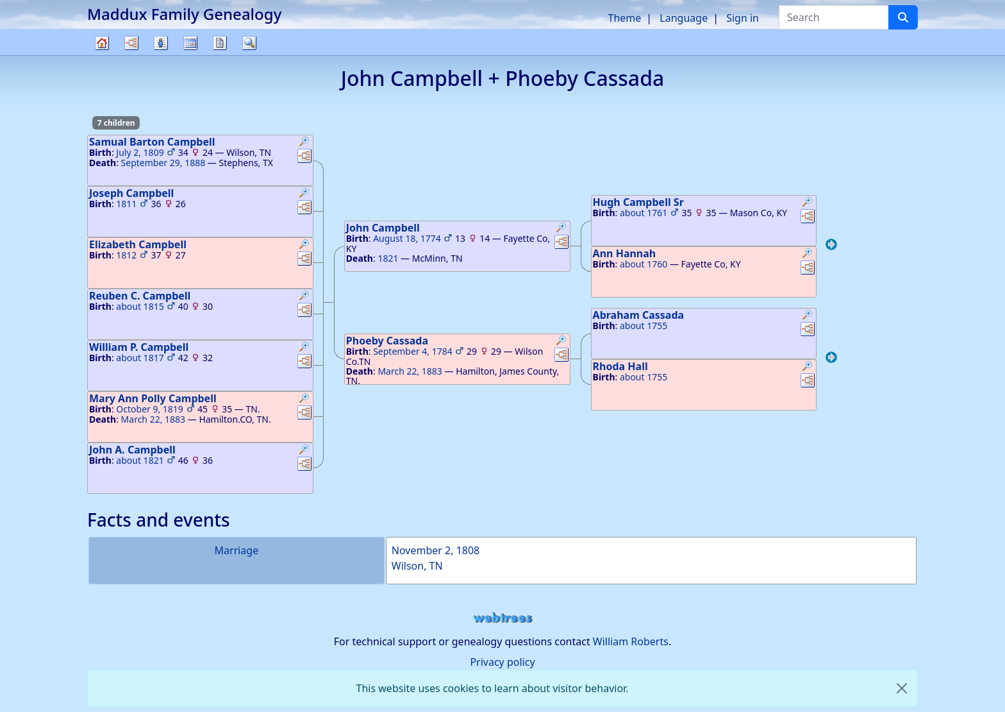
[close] (901, 688)
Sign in (742, 18)
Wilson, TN (417, 566)
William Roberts (631, 641)
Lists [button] (161, 43)
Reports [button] (220, 43)
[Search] (903, 17)
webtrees (502, 618)
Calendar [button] (190, 43)
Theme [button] (625, 18)
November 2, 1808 (435, 550)
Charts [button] (131, 43)
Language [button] (684, 18)
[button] (304, 143)
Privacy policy (502, 662)
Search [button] (249, 43)
